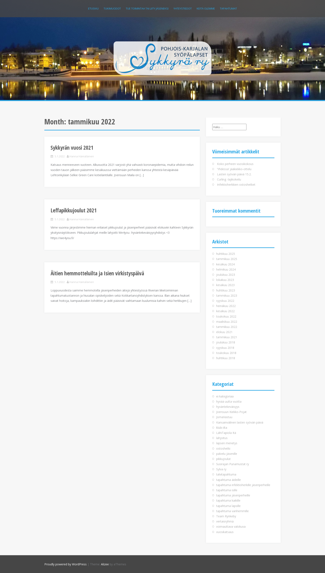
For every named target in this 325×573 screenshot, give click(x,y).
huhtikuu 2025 (225, 254)
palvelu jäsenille (226, 454)
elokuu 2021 (224, 332)
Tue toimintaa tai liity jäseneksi (147, 8)
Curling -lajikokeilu (229, 179)
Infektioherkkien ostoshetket (236, 185)
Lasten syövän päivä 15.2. (234, 174)
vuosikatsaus (225, 532)
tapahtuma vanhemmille (232, 511)
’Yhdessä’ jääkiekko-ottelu (234, 169)
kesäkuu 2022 (225, 311)
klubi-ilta (221, 428)
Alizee (105, 564)
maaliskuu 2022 (226, 322)
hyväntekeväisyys (227, 407)
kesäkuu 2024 (225, 264)
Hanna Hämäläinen (81, 156)
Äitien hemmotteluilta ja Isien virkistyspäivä (97, 273)
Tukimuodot (112, 8)
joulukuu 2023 (225, 275)
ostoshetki (223, 448)
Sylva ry (221, 469)
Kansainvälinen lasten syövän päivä (239, 422)
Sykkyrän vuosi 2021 (72, 147)
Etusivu (93, 8)
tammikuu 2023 (226, 295)
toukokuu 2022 (226, 316)
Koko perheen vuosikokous (235, 164)
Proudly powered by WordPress (65, 564)
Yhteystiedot (182, 8)
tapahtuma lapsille (228, 506)
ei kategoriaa (225, 396)
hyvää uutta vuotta (228, 401)
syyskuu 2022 (225, 301)
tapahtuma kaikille (228, 500)
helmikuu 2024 (226, 269)
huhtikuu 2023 (225, 290)
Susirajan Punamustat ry (232, 464)
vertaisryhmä (225, 521)
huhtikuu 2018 (225, 358)
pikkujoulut (223, 459)
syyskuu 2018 (225, 348)
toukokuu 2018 (226, 353)
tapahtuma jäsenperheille (233, 495)
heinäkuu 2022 (226, 306)
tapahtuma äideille (228, 480)
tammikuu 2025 (226, 259)
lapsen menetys (226, 443)
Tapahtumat (228, 8)
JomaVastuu (224, 417)
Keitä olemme (206, 8)
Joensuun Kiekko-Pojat (231, 412)
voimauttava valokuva (231, 526)
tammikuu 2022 (226, 327)
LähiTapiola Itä (226, 433)
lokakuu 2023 (225, 280)
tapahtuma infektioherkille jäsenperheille (243, 485)
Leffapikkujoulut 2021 (74, 210)
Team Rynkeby (226, 516)
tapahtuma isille (226, 490)
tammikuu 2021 (226, 337)
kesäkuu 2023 (225, 285)
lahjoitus (222, 438)
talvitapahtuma (226, 474)
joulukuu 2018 (225, 342)
